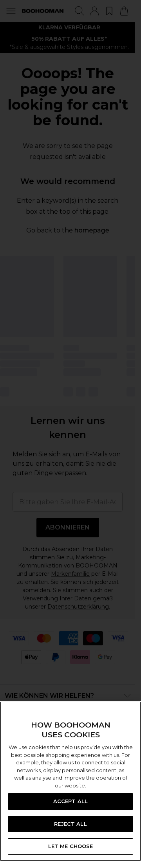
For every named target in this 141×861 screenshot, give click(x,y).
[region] (70, 781)
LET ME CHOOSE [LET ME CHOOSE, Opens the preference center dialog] (70, 846)
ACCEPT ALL (70, 801)
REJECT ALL (70, 824)
